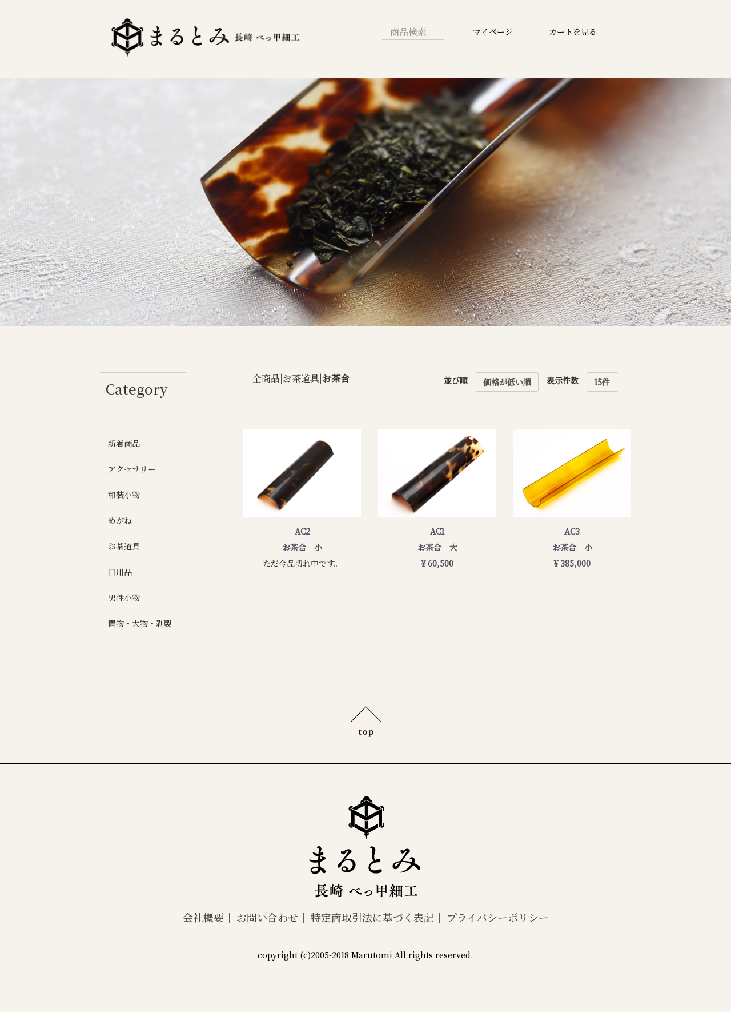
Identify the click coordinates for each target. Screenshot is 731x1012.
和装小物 (124, 494)
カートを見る (573, 31)
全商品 (266, 378)
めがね (120, 520)
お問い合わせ (267, 917)
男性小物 (124, 597)
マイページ (493, 31)
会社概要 (203, 917)
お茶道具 (124, 546)
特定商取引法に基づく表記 (372, 917)
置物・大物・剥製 (140, 623)
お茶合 (336, 378)
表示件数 (563, 380)
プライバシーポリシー (498, 917)
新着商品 (124, 443)
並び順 (456, 380)
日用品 (120, 571)
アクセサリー (132, 469)
